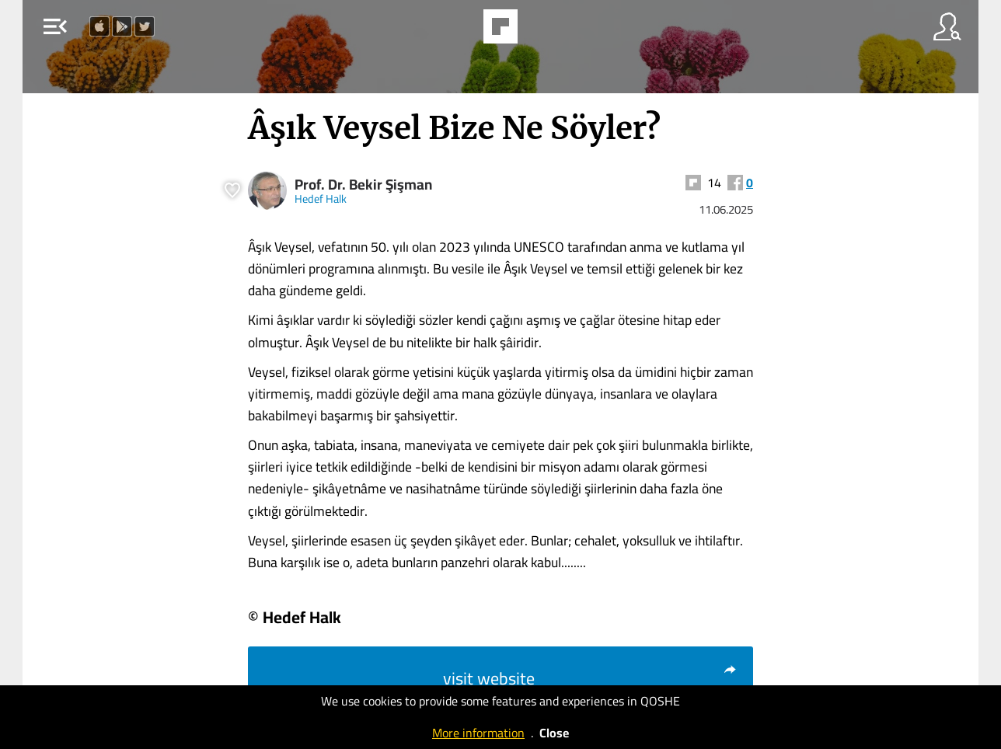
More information (478, 732)
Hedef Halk (321, 198)
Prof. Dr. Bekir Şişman (363, 184)
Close (554, 732)
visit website (590, 678)
